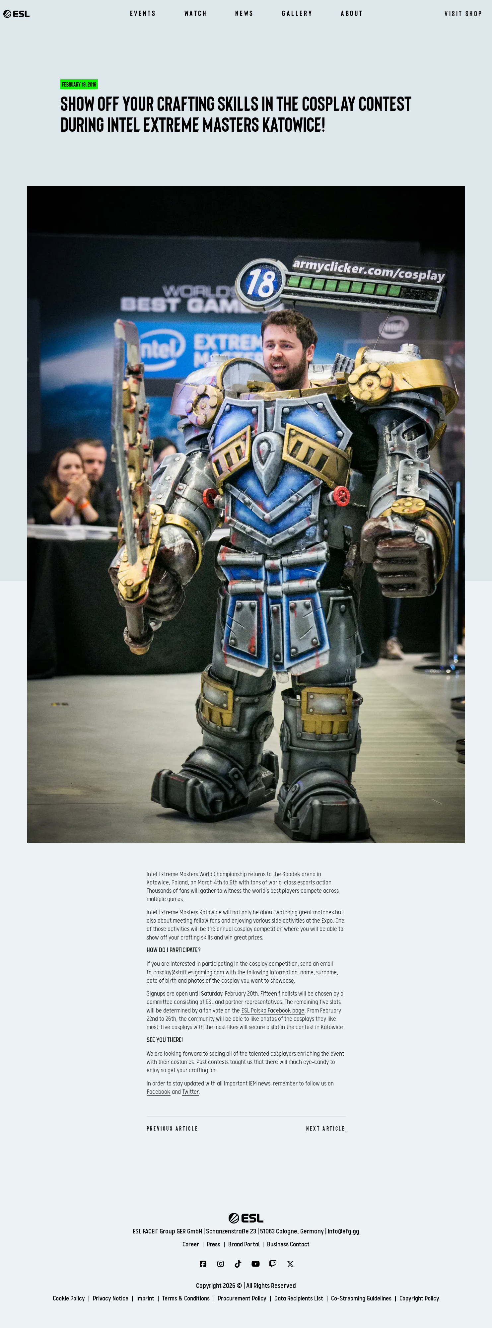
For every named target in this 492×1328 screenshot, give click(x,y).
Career (187, 1244)
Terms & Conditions (182, 1299)
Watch (195, 13)
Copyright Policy (430, 1299)
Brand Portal (244, 1244)
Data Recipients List (301, 1299)
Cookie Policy (58, 1299)
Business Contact (291, 1244)
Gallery (297, 13)
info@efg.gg (343, 1231)
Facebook (158, 1091)
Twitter (190, 1091)
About (352, 13)
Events (143, 13)
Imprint (139, 1299)
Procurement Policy (241, 1299)
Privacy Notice (102, 1299)
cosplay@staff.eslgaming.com (188, 972)
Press (212, 1244)
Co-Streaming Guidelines (368, 1299)
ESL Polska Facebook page (273, 1010)
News (244, 13)
